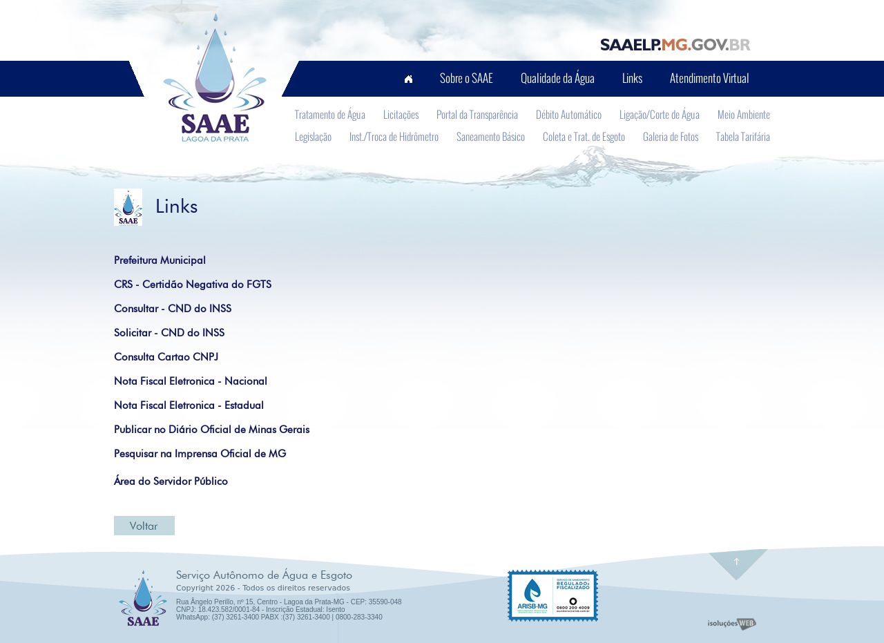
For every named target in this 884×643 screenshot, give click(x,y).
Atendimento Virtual (709, 77)
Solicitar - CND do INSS (169, 333)
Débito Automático (569, 114)
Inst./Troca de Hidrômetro (394, 136)
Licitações (401, 114)
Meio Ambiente (744, 114)
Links (632, 77)
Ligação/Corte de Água (659, 114)
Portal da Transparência (477, 114)
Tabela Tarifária (743, 136)
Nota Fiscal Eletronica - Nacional (190, 381)
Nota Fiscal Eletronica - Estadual (189, 405)
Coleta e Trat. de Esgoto (584, 136)
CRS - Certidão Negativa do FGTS (192, 284)
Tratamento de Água (330, 114)
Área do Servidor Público (171, 481)
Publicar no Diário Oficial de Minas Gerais (211, 429)
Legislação (313, 136)
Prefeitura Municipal (160, 260)
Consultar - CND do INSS (172, 309)
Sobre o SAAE (466, 77)
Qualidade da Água (558, 77)
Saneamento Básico (491, 136)
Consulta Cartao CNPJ (166, 357)
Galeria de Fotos (670, 136)
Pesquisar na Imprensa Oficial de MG (200, 454)
